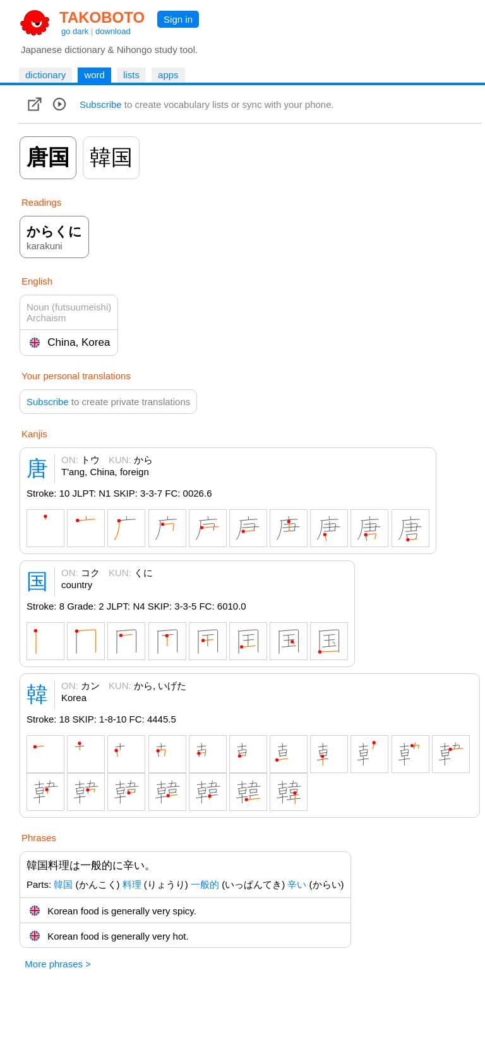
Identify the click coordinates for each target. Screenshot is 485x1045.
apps (168, 74)
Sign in (178, 19)
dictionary (45, 74)
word (94, 74)
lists (131, 74)
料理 (132, 884)
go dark (74, 31)
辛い (296, 884)
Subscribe (101, 104)
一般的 (205, 884)
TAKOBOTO (102, 17)
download (113, 31)
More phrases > (58, 964)
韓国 (63, 884)
